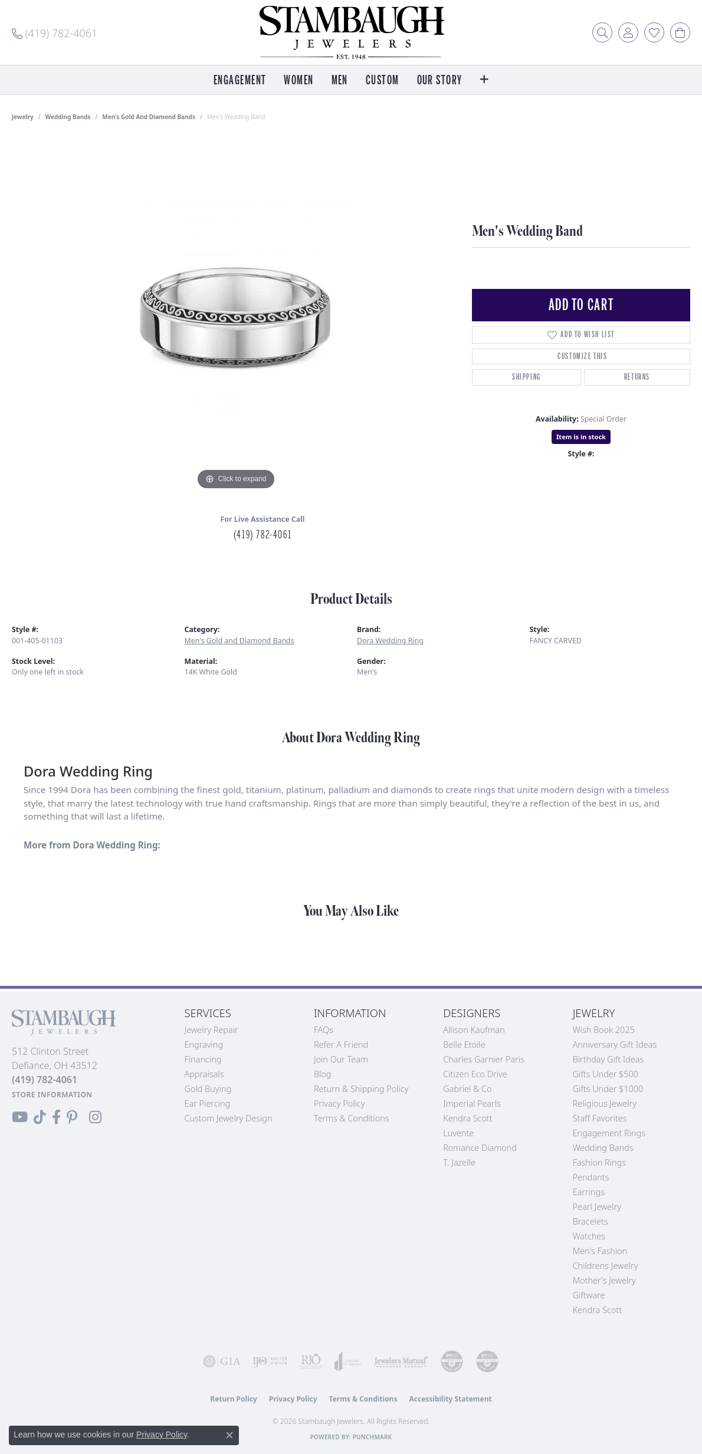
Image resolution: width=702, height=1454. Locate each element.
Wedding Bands (68, 117)
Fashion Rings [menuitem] (599, 1162)
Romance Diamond (480, 1147)
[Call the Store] (44, 1079)
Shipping (526, 377)
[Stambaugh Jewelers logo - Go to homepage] (351, 32)
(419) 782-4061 (262, 534)
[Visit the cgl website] (487, 1361)
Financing (203, 1059)
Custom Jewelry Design (229, 1118)
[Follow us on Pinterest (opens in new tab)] (72, 1117)
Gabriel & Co (467, 1088)
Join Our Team (341, 1059)
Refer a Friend (341, 1044)
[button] (602, 32)
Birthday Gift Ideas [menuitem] (608, 1059)
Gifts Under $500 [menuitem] (605, 1074)
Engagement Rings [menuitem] (609, 1133)
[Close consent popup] (229, 1435)
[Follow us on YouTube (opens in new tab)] (20, 1117)
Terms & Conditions (351, 1118)
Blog (323, 1074)
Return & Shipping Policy (361, 1088)
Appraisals (204, 1074)
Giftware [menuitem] (589, 1295)
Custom (382, 80)
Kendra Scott (467, 1118)
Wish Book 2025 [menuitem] (604, 1029)
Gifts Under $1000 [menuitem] (608, 1088)
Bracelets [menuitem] (590, 1221)
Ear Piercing (208, 1103)
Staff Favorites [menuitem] (600, 1118)
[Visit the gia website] (222, 1361)
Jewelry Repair (211, 1029)
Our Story (439, 80)
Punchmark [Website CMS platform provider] (372, 1437)
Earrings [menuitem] (589, 1192)
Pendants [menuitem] (591, 1177)
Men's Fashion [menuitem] (600, 1250)
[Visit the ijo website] (270, 1361)
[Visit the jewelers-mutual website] (401, 1361)
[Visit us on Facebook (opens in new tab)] (56, 1117)
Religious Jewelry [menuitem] (605, 1103)
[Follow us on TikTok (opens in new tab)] (40, 1117)
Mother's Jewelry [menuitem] (604, 1280)
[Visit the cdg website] (452, 1361)
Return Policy (233, 1399)
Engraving (204, 1044)
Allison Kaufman (474, 1029)
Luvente (458, 1133)
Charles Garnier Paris (483, 1059)
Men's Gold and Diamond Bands (148, 117)
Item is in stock (581, 436)
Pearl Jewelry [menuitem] (597, 1206)
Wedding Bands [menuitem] (603, 1147)
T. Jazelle (459, 1162)
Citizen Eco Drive (475, 1074)
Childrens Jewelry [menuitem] (605, 1265)
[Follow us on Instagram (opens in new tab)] (95, 1117)
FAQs (323, 1029)
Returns (637, 377)
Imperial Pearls (472, 1103)
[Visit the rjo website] (311, 1361)
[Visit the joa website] (348, 1361)
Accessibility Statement (450, 1399)
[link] (54, 32)
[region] (236, 316)
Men (340, 80)
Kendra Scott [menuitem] (597, 1309)
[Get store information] (52, 1095)
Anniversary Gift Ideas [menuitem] (615, 1044)
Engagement (240, 80)
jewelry (23, 117)
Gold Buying (208, 1088)
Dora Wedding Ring (390, 641)
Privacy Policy (339, 1103)
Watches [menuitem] (589, 1236)
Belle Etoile (464, 1044)
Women (298, 80)
